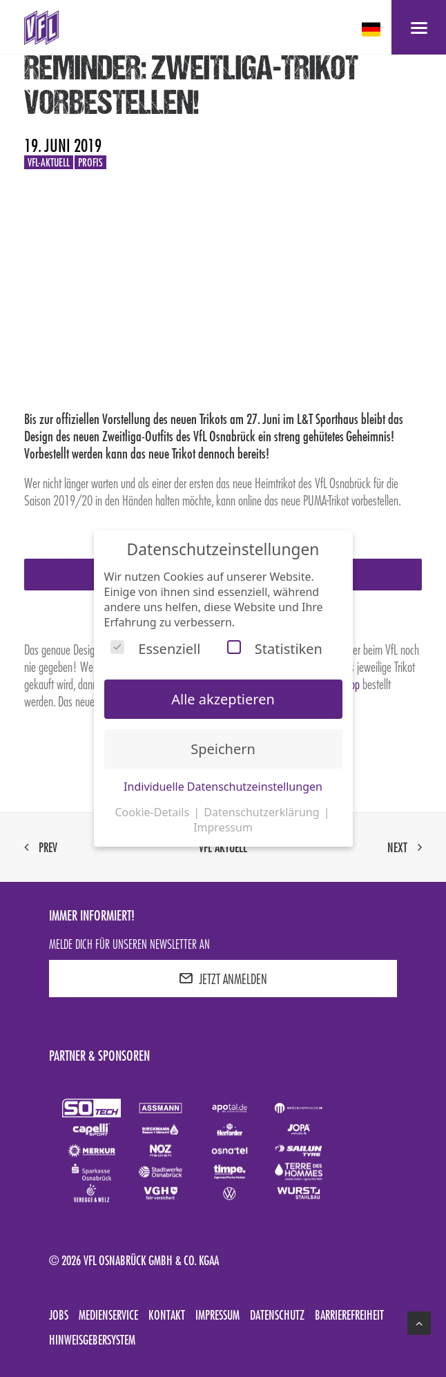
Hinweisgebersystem (92, 1339)
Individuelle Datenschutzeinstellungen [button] (223, 786)
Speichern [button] (223, 749)
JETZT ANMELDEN (223, 979)
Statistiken (274, 648)
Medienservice (108, 1314)
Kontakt (166, 1314)
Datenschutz (277, 1314)
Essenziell (155, 648)
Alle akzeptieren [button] (223, 699)
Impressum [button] (223, 827)
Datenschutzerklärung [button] (263, 812)
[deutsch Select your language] (372, 29)
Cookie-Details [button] (153, 812)
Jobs (58, 1314)
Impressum (217, 1314)
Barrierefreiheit (349, 1314)
